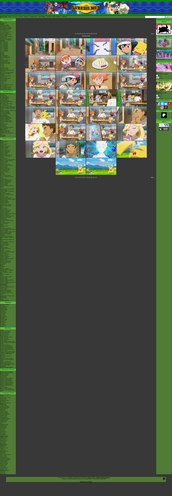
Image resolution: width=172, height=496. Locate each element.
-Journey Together (4, 413)
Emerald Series (3, 317)
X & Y (1, 187)
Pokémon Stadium (4, 281)
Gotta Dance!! (3, 377)
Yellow (1, 275)
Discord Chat (3, 83)
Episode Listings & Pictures (6, 93)
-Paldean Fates (3, 420)
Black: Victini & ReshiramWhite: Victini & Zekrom (7, 350)
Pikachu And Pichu (4, 373)
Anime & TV (8, 91)
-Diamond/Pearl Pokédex (5, 28)
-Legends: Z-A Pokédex (5, 39)
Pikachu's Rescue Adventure (6, 372)
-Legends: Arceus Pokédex (6, 36)
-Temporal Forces (4, 419)
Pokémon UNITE (4, 153)
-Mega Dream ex (4, 447)
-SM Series (2, 428)
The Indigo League (4, 97)
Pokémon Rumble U (4, 212)
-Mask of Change (4, 463)
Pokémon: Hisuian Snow (5, 120)
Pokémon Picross (4, 200)
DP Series (2, 318)
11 (93, 33)
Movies (8, 328)
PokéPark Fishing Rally (5, 262)
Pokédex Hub (33, 16)
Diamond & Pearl (4, 226)
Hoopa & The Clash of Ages (6, 358)
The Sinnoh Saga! (4, 102)
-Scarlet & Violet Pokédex (6, 38)
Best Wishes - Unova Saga (6, 103)
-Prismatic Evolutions (5, 414)
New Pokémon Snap (4, 169)
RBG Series (3, 311)
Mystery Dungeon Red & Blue (7, 258)
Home (10, 16)
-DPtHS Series (3, 432)
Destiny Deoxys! (3, 340)
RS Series (2, 314)
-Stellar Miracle (3, 461)
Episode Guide (86, 36)
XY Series (2, 323)
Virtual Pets (2, 293)
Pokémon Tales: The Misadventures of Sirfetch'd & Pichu (6, 133)
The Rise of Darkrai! (4, 344)
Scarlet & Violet (3, 144)
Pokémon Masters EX (5, 151)
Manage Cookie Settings (103, 477)
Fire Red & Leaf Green (5, 248)
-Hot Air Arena (3, 455)
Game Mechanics (4, 61)
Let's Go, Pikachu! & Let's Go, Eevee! (7, 177)
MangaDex (2, 305)
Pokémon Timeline (4, 67)
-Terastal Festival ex (4, 458)
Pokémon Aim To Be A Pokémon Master (7, 109)
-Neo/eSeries (3, 434)
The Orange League (4, 98)
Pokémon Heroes (4, 338)
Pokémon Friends (4, 148)
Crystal (1, 267)
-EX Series (2, 433)
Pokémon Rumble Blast (5, 217)
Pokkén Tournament (4, 202)
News (1, 21)
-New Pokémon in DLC (5, 88)
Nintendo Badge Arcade (5, 205)
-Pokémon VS (3, 469)
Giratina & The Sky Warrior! (6, 346)
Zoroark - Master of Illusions (6, 348)
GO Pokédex (42, 16)
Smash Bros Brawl (4, 245)
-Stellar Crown (3, 416)
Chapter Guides (3, 309)
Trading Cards (8, 393)
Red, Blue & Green (4, 274)
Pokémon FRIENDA (4, 300)
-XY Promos (3, 442)
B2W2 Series (3, 322)
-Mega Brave (3, 450)
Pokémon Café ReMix (5, 150)
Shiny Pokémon (3, 115)
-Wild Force (2, 465)
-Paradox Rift (3, 422)
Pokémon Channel (4, 254)
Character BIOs (3, 306)
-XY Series (2, 429)
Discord (26, 16)
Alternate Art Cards (4, 400)
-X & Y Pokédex (3, 30)
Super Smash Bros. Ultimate (6, 185)
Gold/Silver (2, 266)
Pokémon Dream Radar (5, 210)
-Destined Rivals (4, 411)
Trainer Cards (3, 398)
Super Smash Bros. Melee (6, 272)
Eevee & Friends (4, 387)
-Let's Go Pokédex (4, 33)
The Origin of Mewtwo (5, 331)
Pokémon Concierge (4, 130)
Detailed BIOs (3, 308)
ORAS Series (3, 324)
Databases (8, 20)
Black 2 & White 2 (4, 209)
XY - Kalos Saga (4, 104)
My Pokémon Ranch (4, 244)
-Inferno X (2, 449)
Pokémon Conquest (4, 214)
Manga (8, 302)
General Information (4, 304)
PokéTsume (2, 136)
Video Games (8, 138)
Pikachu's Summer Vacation (6, 371)
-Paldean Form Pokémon (5, 89)
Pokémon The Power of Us (6, 362)
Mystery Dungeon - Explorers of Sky (7, 238)
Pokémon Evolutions (4, 119)
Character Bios (3, 95)
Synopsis (159, 96)
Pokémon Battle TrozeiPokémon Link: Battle (7, 192)
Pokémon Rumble (4, 230)
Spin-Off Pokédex (4, 55)
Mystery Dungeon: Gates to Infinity (8, 213)
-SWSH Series (3, 427)
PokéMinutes (3, 125)
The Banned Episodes (5, 113)
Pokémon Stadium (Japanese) (7, 280)
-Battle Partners (3, 456)
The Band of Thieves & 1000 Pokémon (6, 195)
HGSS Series (3, 320)
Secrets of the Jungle (5, 365)
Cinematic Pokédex (4, 60)
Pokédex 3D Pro (4, 219)
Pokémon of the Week (5, 63)
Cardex (1, 58)
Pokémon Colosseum (5, 250)
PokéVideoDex (3, 126)
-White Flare (3, 410)
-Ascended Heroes (4, 406)
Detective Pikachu (4, 183)
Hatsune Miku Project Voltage (6, 72)
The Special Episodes (5, 112)
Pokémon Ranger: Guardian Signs (8, 229)
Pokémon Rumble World (5, 198)
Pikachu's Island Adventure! (6, 380)
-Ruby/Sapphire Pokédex (5, 27)
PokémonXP (3, 71)
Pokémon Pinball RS (4, 256)
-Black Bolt (2, 409)
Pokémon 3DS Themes (5, 291)
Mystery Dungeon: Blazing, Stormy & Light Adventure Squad (8, 232)
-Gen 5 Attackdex (4, 46)
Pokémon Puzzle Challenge (6, 269)
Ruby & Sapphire (4, 247)
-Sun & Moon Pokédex (5, 32)
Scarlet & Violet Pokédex (54, 16)
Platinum (2, 227)
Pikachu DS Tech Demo (5, 260)
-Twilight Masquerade (5, 418)
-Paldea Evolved (4, 425)
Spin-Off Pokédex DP (5, 56)
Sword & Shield (3, 158)
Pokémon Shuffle (4, 196)
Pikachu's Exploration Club (6, 381)
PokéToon (2, 122)
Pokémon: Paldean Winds (6, 121)
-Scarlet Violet (3, 426)
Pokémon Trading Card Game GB (7, 282)
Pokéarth (64, 16)
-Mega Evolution (3, 408)
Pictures (159, 78)
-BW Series (2, 431)
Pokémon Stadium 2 (4, 268)
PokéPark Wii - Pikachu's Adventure (5, 234)
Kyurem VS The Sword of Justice (7, 351)
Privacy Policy (91, 477)
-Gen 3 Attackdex (4, 44)
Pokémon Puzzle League (5, 276)
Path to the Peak (4, 124)
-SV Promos (3, 438)
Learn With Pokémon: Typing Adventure (6, 221)
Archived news (3, 23)
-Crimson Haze (3, 464)
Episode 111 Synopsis (162, 74)
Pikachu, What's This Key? (6, 388)
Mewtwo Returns (4, 335)
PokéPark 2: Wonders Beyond (7, 216)
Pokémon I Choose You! (5, 361)
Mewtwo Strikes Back (5, 332)
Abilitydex (2, 54)
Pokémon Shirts (3, 80)
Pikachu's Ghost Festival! (5, 379)
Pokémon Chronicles (4, 111)
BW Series (2, 321)
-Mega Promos (3, 437)
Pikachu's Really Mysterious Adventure (6, 386)
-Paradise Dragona (4, 460)
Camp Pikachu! (3, 376)
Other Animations (4, 128)
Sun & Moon (3, 174)
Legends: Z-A (3, 145)
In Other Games (3, 287)
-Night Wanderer (4, 462)
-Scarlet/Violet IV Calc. (5, 62)
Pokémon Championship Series (7, 70)
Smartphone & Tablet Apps (6, 292)
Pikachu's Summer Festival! (6, 378)
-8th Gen (2, 65)
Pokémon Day (3, 76)
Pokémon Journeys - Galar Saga (7, 107)
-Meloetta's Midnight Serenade (7, 352)
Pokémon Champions (5, 146)
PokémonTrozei (3, 259)
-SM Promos (3, 441)
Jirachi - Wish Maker (4, 339)
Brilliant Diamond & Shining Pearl (7, 159)
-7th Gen (2, 66)
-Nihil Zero (2, 446)
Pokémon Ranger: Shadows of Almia (7, 240)
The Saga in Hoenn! (4, 100)
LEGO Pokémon (4, 79)
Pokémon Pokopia (4, 147)
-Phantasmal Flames (4, 407)
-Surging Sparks (3, 415)
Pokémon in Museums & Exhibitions (5, 74)
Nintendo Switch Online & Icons (7, 295)
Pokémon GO (3, 149)
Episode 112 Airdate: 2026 (161, 92)
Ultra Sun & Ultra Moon (5, 175)
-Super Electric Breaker (5, 459)
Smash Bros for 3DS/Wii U (6, 204)
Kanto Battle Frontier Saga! (6, 101)
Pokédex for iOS (4, 223)
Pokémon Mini (3, 271)
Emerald (2, 249)
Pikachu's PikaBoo (4, 375)
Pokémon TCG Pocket (5, 156)
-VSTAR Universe (4, 468)
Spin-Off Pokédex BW (5, 57)
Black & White (3, 208)
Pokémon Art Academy (5, 193)
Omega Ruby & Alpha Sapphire (7, 189)
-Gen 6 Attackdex (4, 47)
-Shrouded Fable (4, 417)
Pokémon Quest (3, 184)
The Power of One (4, 333)
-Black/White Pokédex (5, 29)
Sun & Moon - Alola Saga (5, 106)
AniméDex (2, 94)
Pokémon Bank (3, 190)
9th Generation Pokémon (5, 87)
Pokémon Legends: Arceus (6, 160)
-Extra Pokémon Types (5, 397)
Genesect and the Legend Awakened (6, 354)
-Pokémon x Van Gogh (5, 75)
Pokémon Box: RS (4, 255)
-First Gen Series (4, 435)
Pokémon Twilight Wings (5, 118)
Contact (21, 16)
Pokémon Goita (3, 298)
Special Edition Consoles (5, 290)
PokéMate (2, 264)
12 (96, 33)
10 (91, 33)
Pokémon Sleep (3, 154)
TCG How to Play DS (5, 222)
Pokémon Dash (3, 253)
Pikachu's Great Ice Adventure (7, 382)
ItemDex (2, 52)
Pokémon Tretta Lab (4, 211)
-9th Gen (2, 64)
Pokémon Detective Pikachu (6, 367)
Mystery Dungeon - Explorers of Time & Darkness (7, 242)
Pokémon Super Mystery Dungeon (8, 199)
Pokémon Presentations (5, 78)
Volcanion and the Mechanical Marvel (7, 360)
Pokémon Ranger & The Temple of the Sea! (8, 343)
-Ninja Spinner (3, 445)
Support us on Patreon (86, 481)
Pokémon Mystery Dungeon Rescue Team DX (6, 166)
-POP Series (3, 443)
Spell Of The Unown (4, 334)
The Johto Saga (3, 99)
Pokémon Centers (4, 69)
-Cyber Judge (3, 467)
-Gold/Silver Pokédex (5, 26)
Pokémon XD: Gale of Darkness (7, 251)
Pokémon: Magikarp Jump (6, 180)
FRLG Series (3, 315)
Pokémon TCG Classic (5, 402)
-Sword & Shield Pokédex (6, 34)
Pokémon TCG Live (4, 172)
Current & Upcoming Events (6, 84)
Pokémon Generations (5, 117)
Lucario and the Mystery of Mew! (7, 341)
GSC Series (3, 313)
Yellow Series (3, 312)
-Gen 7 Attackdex (4, 48)
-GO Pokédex (3, 37)
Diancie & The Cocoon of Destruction (5, 357)
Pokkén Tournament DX (5, 182)
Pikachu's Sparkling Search (6, 384)
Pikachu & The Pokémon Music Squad (7, 390)
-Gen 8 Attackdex (4, 49)
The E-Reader (3, 263)
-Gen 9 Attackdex (4, 51)
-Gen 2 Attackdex (4, 43)
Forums (15, 16)
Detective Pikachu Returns (6, 155)
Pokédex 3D (3, 218)
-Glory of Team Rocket (5, 454)
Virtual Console (3, 289)
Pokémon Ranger (4, 257)
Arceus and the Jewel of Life (6, 347)
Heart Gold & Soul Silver (5, 228)
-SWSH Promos (3, 440)
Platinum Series (3, 319)
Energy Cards (3, 399)
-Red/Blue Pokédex (4, 25)
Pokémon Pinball (4, 278)
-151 (1, 423)
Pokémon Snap (3, 277)
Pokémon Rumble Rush (5, 181)
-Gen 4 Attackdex (4, 45)
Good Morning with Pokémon (6, 127)
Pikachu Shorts (8, 369)
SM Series (2, 326)
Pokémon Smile (3, 167)
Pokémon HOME (4, 162)
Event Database (3, 85)
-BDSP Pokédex (3, 35)
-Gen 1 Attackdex (4, 42)
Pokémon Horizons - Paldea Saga (7, 110)
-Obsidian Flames (4, 424)
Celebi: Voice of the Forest (6, 337)
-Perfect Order (3, 405)
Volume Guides (3, 310)
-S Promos (2, 472)
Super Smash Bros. (4, 283)
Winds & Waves (3, 141)
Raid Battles (3, 401)
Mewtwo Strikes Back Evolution (7, 364)
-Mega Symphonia (4, 451)
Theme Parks (3, 81)
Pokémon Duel (3, 203)
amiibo (1, 294)
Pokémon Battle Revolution (6, 236)
